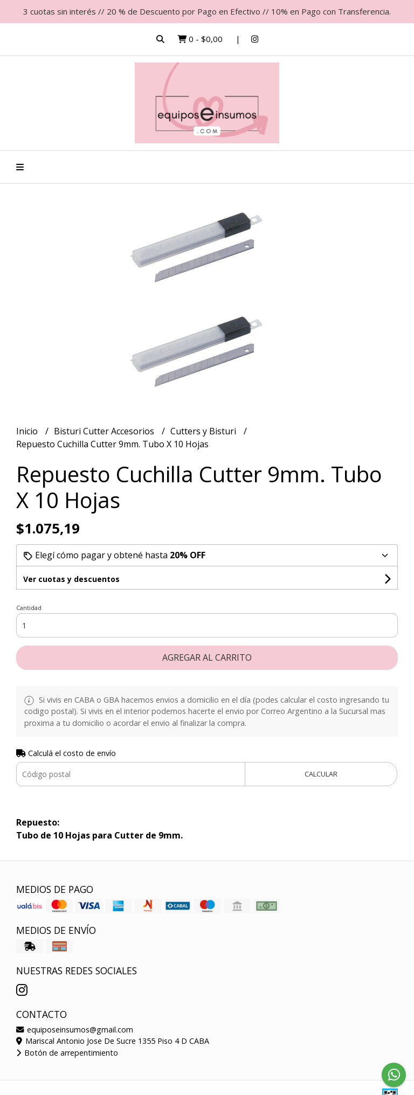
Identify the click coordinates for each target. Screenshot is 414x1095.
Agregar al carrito (207, 657)
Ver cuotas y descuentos (71, 579)
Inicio (28, 431)
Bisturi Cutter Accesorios (105, 431)
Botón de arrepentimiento (67, 1053)
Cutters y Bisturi (204, 431)
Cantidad (29, 608)
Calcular (321, 774)
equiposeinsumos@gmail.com (74, 1029)
